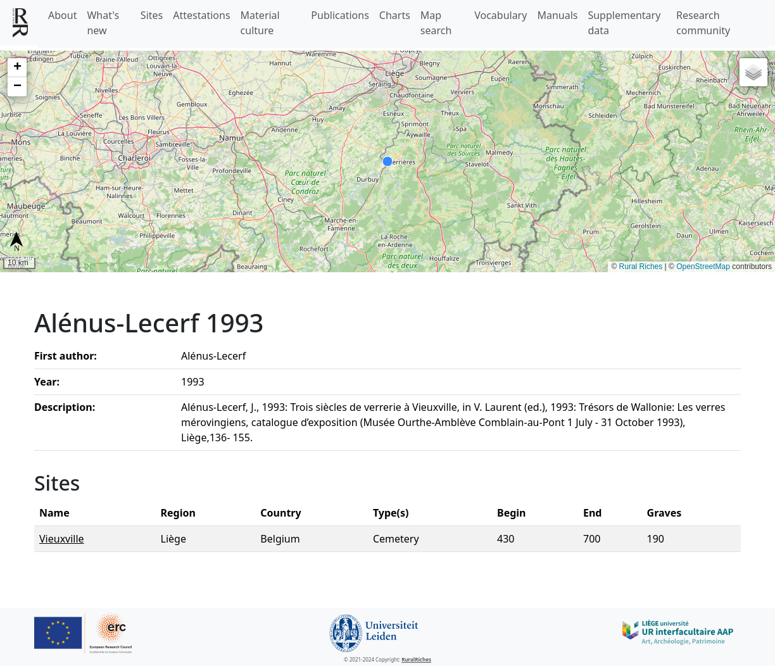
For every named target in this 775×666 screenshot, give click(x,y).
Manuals (557, 15)
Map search (436, 22)
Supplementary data (624, 22)
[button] (17, 67)
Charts (394, 15)
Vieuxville (61, 539)
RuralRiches (416, 659)
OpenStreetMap (703, 266)
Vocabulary (500, 15)
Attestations (201, 15)
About (62, 15)
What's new (103, 22)
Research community (703, 22)
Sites (152, 15)
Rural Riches (641, 266)
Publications (340, 15)
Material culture (260, 22)
